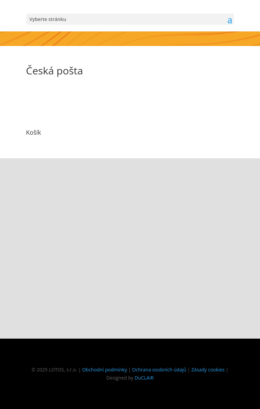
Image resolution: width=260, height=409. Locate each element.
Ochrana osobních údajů (159, 369)
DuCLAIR (144, 377)
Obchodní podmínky (104, 369)
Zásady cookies (207, 369)
